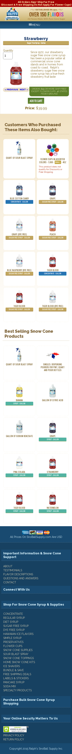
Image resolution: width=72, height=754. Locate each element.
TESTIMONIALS (12, 570)
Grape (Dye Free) (19, 236)
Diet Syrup (10, 621)
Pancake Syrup (13, 682)
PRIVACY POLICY (13, 735)
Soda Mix (9, 686)
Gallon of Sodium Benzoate (19, 436)
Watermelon (52, 509)
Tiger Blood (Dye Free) (52, 308)
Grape (52, 200)
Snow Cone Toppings (18, 658)
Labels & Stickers (16, 678)
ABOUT (7, 566)
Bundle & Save (13, 670)
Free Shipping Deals (17, 674)
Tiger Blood (52, 272)
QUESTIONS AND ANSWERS (20, 578)
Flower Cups (12, 646)
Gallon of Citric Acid (52, 400)
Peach (52, 236)
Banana (19, 402)
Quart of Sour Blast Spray (19, 157)
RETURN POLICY (13, 739)
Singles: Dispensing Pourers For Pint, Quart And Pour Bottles (53, 367)
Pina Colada (19, 473)
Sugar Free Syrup (16, 625)
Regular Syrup (14, 617)
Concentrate (13, 613)
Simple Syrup (12, 638)
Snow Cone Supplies (17, 650)
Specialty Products (17, 690)
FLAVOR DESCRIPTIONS (18, 574)
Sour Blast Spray (15, 654)
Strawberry (52, 473)
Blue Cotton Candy (19, 200)
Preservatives (13, 642)
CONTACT (9, 582)
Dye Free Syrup (14, 629)
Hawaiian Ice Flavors (18, 633)
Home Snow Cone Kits (19, 662)
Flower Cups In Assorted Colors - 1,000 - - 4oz (52, 161)
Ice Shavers (11, 666)
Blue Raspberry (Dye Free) (19, 272)
